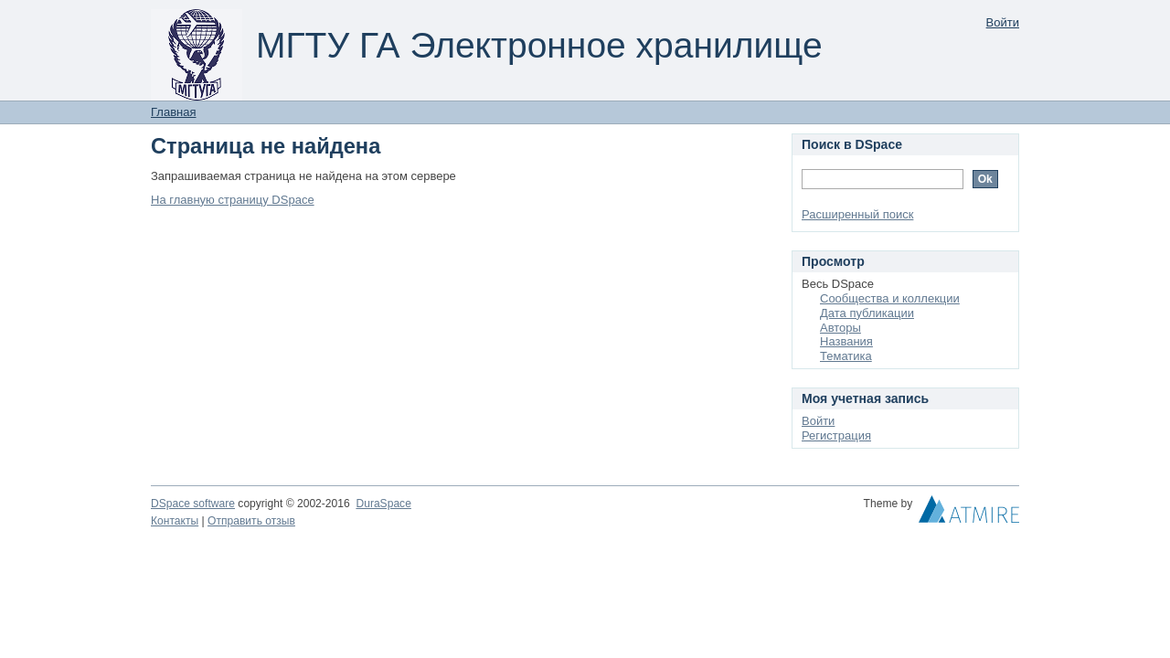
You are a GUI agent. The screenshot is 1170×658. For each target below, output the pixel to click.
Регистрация (836, 435)
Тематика (846, 356)
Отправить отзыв (251, 521)
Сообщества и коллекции (890, 298)
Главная (173, 112)
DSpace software (193, 503)
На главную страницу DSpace (232, 200)
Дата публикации (867, 313)
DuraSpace (383, 503)
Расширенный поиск (857, 214)
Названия (846, 341)
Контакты (174, 521)
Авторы (840, 327)
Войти (1002, 22)
